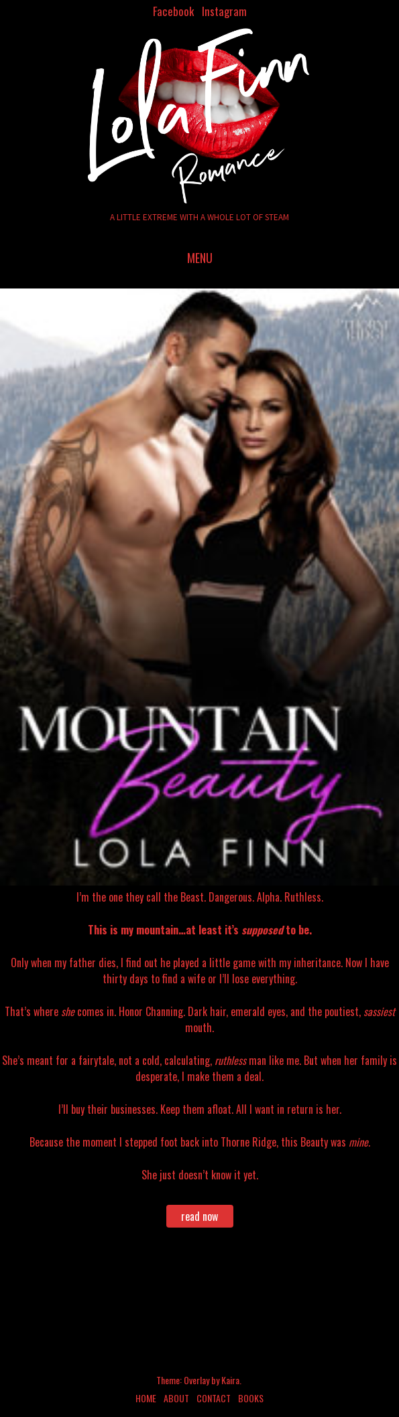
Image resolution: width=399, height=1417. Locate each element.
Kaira (230, 1380)
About (176, 1398)
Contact (213, 1398)
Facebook (173, 11)
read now (199, 1216)
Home (145, 1398)
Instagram (224, 11)
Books (251, 1398)
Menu (200, 257)
